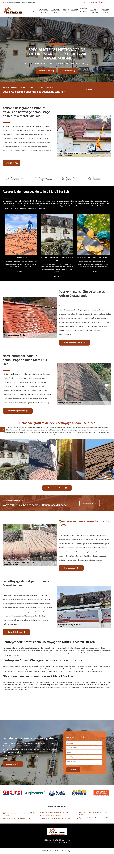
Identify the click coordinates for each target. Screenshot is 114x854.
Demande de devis (71, 568)
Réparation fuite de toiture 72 (105, 11)
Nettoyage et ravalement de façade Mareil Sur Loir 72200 (20, 814)
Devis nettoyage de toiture (18, 411)
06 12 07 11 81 (105, 2)
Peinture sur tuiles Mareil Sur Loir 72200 (17, 818)
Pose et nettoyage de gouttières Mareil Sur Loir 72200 (93, 814)
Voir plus (20, 271)
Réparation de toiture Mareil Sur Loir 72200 (55, 812)
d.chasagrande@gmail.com (11, 2)
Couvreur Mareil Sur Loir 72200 (51, 815)
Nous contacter (68, 71)
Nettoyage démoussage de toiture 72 (55, 11)
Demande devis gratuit (16, 632)
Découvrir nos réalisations (57, 488)
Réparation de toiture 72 (74, 11)
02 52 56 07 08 (90, 2)
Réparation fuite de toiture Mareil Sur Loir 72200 (93, 818)
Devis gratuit (12, 163)
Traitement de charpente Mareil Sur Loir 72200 (56, 818)
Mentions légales (67, 851)
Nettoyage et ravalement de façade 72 (43, 11)
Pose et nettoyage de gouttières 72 (94, 11)
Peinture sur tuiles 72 (66, 11)
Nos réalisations (46, 71)
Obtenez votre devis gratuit (74, 343)
